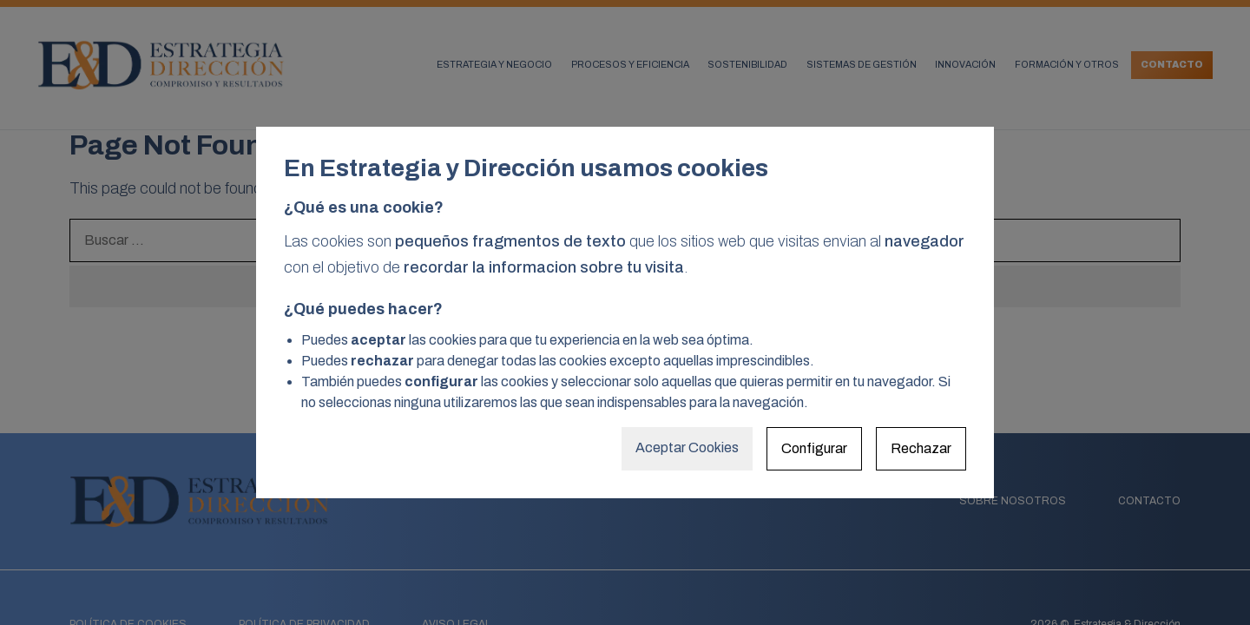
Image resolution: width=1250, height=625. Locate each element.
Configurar (814, 448)
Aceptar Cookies (687, 447)
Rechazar (921, 448)
